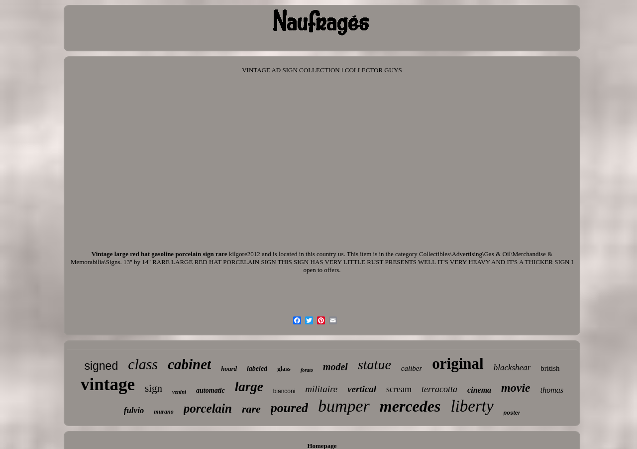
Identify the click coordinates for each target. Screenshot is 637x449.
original (457, 363)
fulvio (134, 410)
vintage (108, 384)
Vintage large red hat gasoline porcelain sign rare (159, 254)
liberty (471, 406)
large (249, 386)
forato (307, 370)
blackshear (512, 367)
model (335, 366)
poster (512, 413)
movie (516, 387)
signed (101, 365)
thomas (551, 390)
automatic (210, 390)
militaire (321, 389)
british (549, 368)
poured (289, 408)
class (143, 364)
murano (163, 411)
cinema (479, 390)
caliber (412, 368)
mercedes (410, 406)
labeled (257, 368)
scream (399, 389)
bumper (344, 406)
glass (284, 368)
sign (153, 388)
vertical (361, 389)
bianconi (284, 391)
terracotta (439, 389)
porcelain (208, 408)
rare (251, 409)
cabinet (189, 364)
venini (179, 392)
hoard (229, 368)
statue (374, 364)
